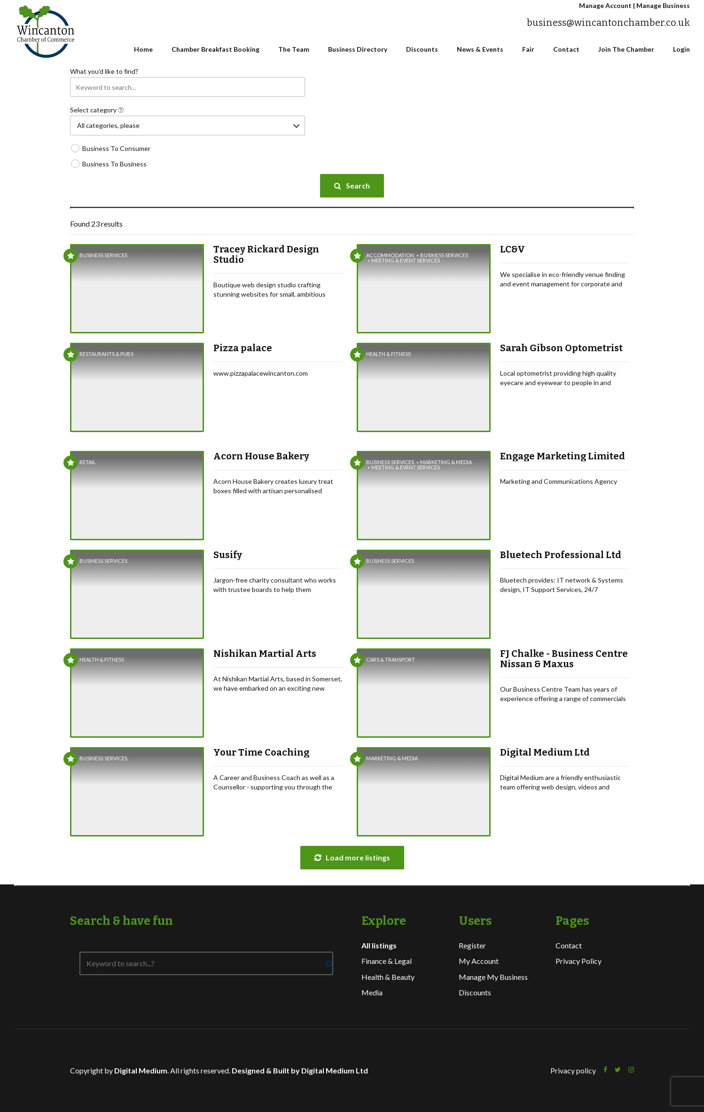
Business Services (103, 255)
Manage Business (663, 5)
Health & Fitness (388, 354)
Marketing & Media (446, 462)
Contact (566, 49)
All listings (379, 945)
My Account (479, 960)
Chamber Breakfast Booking (215, 49)
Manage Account (605, 5)
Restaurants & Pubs (106, 354)
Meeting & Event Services (405, 260)
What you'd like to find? (104, 71)
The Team (293, 49)
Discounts (422, 49)
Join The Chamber (626, 49)
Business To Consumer (116, 148)
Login (681, 49)
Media (372, 992)
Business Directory (357, 49)
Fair (528, 49)
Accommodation (390, 255)
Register (472, 945)
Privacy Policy (578, 960)
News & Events (480, 49)
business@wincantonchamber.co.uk (608, 22)
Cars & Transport (390, 659)
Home (143, 49)
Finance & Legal (386, 960)
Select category (97, 110)
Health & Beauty (388, 976)
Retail (87, 462)
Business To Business (114, 164)
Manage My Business (493, 976)
